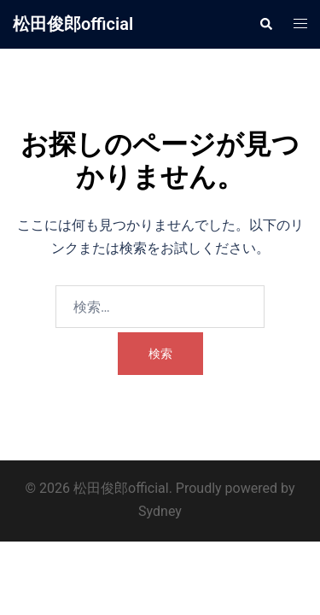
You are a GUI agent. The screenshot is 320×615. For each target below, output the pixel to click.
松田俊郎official (73, 24)
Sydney (160, 511)
